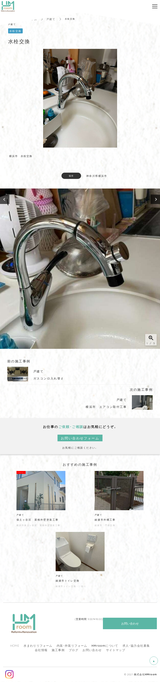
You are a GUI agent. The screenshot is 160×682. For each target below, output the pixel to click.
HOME (15, 646)
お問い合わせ (92, 650)
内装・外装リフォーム (72, 646)
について (104, 646)
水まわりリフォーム (38, 646)
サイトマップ (115, 650)
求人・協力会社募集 (136, 646)
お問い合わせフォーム (80, 437)
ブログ (73, 650)
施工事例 (58, 650)
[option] (80, 269)
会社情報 (41, 650)
